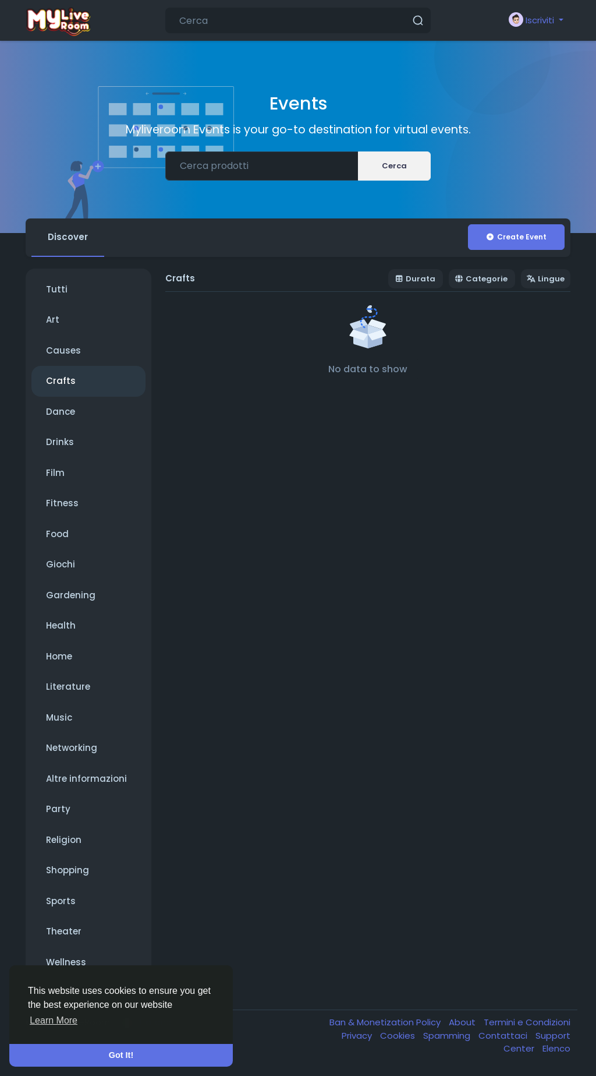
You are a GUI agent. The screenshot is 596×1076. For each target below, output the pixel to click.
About (463, 1022)
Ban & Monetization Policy (386, 1022)
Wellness (66, 962)
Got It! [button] (121, 1055)
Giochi (60, 564)
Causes (63, 350)
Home (59, 656)
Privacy (358, 1035)
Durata (415, 278)
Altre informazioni (86, 778)
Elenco (556, 1048)
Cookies (398, 1035)
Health (61, 625)
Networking (71, 748)
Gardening (70, 595)
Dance (60, 411)
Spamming (448, 1035)
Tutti (57, 289)
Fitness (62, 503)
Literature (68, 686)
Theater (63, 931)
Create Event (516, 237)
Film (55, 473)
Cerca (394, 165)
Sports (61, 901)
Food (57, 534)
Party (58, 809)
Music (59, 717)
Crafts (61, 381)
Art (52, 319)
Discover (68, 237)
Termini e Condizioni (527, 1022)
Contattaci (504, 1035)
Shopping (67, 870)
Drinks (60, 442)
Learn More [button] (53, 1020)
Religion (63, 840)
